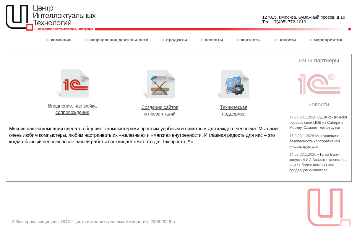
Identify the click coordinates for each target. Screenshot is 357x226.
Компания (61, 40)
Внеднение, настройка (72, 105)
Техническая (233, 107)
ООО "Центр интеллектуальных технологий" (50, 18)
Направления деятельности (118, 40)
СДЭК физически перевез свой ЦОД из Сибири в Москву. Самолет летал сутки (318, 122)
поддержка (234, 113)
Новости (287, 40)
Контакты (251, 40)
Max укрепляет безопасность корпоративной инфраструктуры (315, 141)
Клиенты (214, 40)
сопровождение (73, 112)
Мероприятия (328, 40)
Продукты (176, 40)
